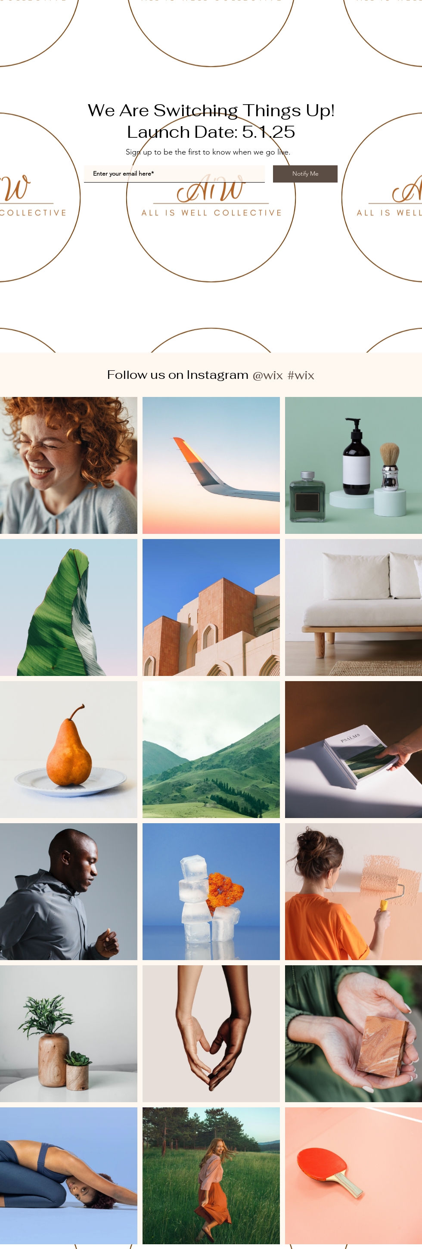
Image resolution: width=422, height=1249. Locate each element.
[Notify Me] (305, 174)
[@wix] (267, 375)
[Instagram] (230, 292)
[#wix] (302, 375)
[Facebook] (191, 292)
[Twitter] (204, 292)
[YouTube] (217, 292)
